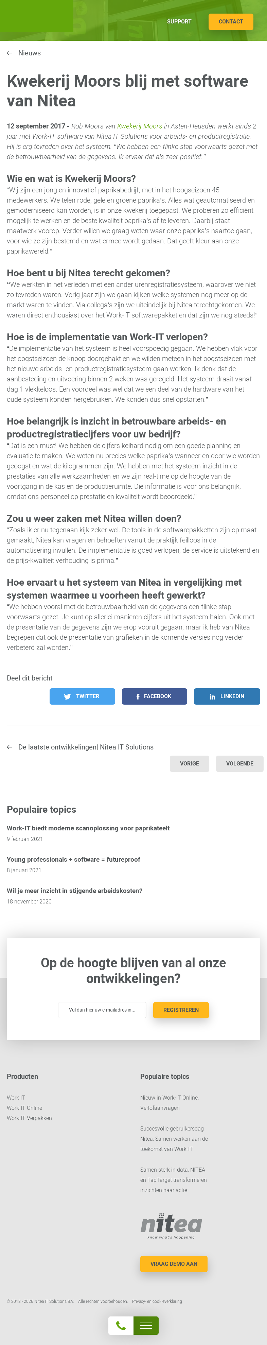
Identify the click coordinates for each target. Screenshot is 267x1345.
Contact (231, 21)
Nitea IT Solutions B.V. (36, 16)
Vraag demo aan (173, 1264)
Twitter (87, 696)
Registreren (181, 1010)
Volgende (239, 763)
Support (179, 21)
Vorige (189, 763)
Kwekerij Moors (139, 126)
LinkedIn (232, 696)
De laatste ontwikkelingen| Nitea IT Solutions (86, 747)
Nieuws (29, 53)
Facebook (157, 696)
